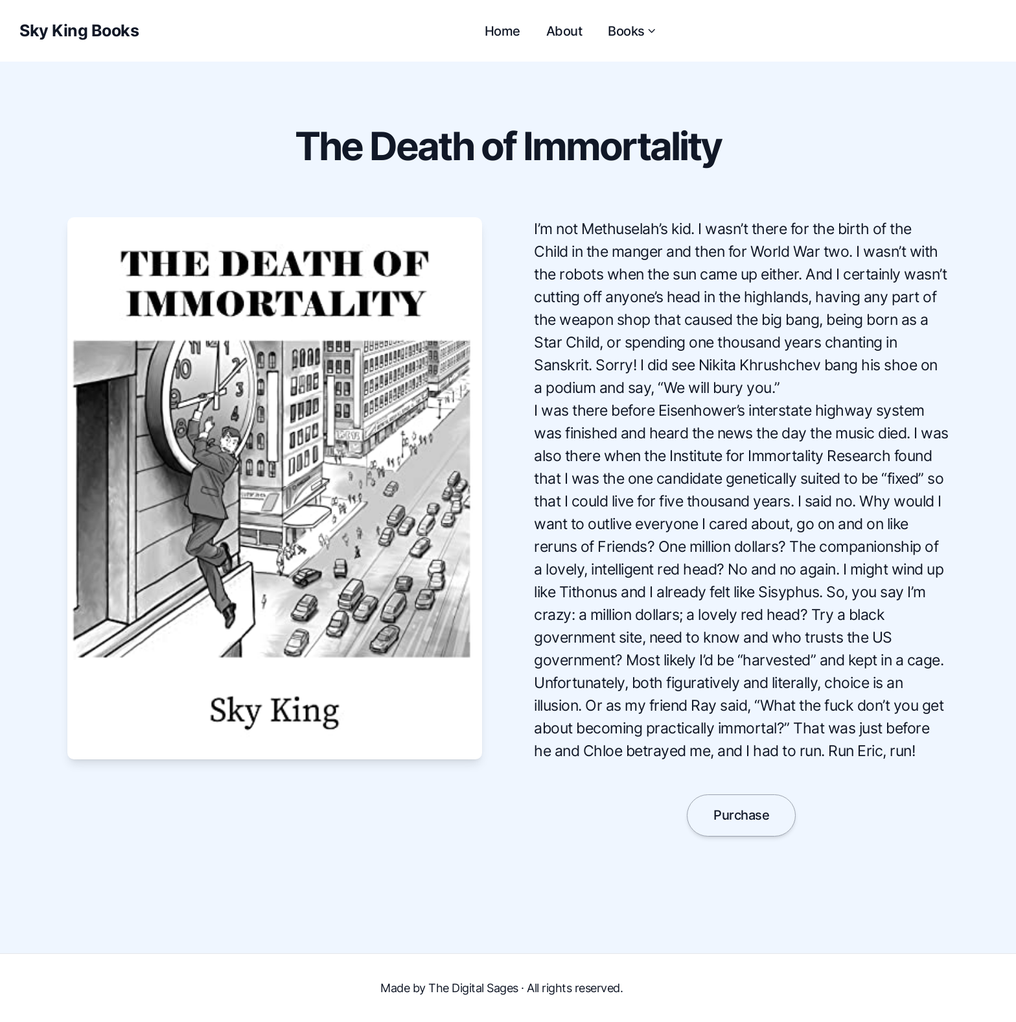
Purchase (741, 815)
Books (633, 31)
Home (502, 31)
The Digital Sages (473, 988)
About (564, 31)
